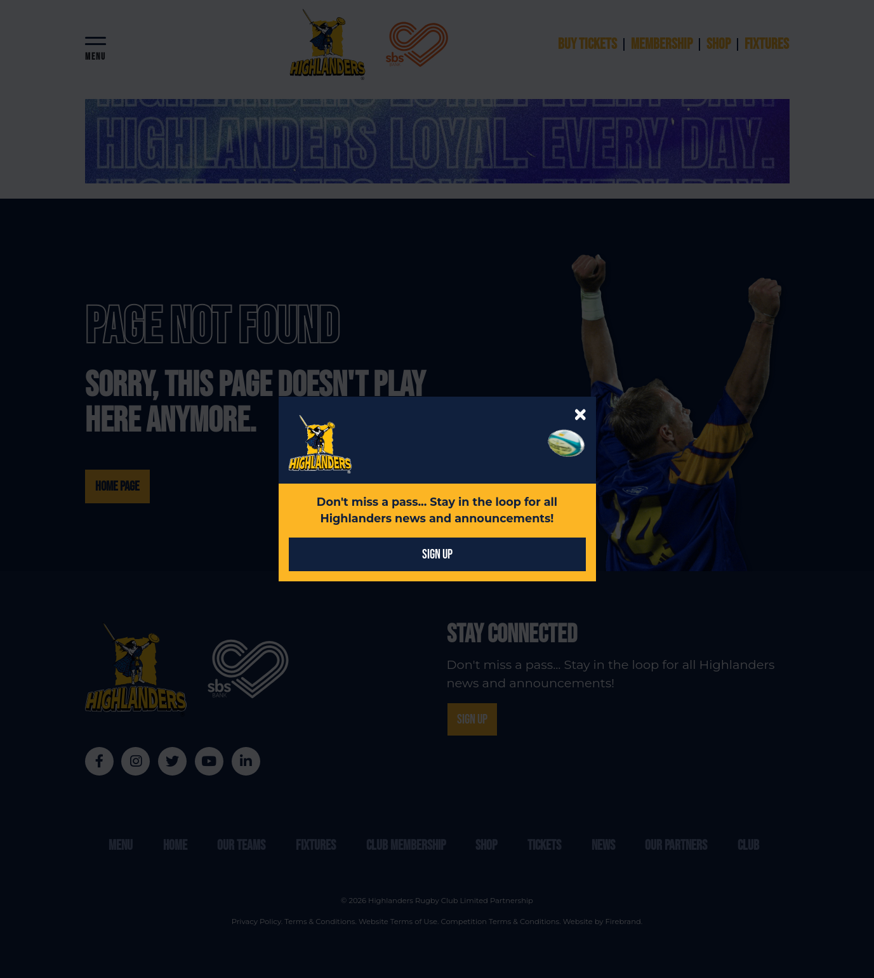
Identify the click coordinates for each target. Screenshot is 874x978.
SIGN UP (437, 554)
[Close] (580, 415)
